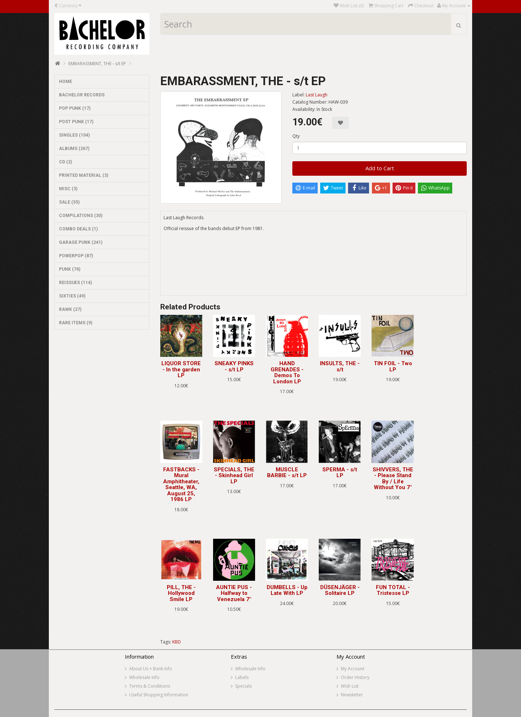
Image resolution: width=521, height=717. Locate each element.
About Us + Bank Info (150, 669)
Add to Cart (379, 168)
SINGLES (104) (74, 135)
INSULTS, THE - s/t (340, 366)
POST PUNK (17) (76, 121)
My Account (352, 669)
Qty (296, 136)
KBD (176, 642)
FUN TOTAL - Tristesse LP (393, 590)
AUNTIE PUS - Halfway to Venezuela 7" (234, 593)
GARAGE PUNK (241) (80, 242)
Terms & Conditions (149, 686)
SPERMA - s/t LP (339, 472)
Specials (243, 686)
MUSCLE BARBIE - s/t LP (287, 472)
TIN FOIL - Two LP (393, 366)
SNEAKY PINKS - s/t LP (234, 366)
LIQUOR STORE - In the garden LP (181, 369)
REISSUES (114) (75, 282)
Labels (242, 677)
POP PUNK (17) (74, 108)
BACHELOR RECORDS (82, 94)
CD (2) (65, 161)
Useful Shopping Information (158, 695)
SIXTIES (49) (72, 296)
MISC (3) (68, 188)
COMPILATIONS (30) (80, 215)
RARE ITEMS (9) (75, 322)
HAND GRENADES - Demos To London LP (287, 372)
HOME (65, 81)
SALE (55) (69, 202)
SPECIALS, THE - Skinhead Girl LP (234, 475)
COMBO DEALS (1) (78, 229)
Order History (355, 677)
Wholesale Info (144, 677)
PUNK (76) (69, 269)
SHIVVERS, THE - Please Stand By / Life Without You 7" (393, 478)
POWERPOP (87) (76, 255)
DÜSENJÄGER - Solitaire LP (340, 590)
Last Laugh (316, 95)
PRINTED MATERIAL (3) (83, 175)
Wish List (350, 686)
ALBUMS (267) (74, 148)
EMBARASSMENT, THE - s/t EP (97, 64)
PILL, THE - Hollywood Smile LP (181, 593)
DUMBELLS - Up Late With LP (287, 590)
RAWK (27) (70, 309)
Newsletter (352, 695)
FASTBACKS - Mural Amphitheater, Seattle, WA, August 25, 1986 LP (181, 484)
